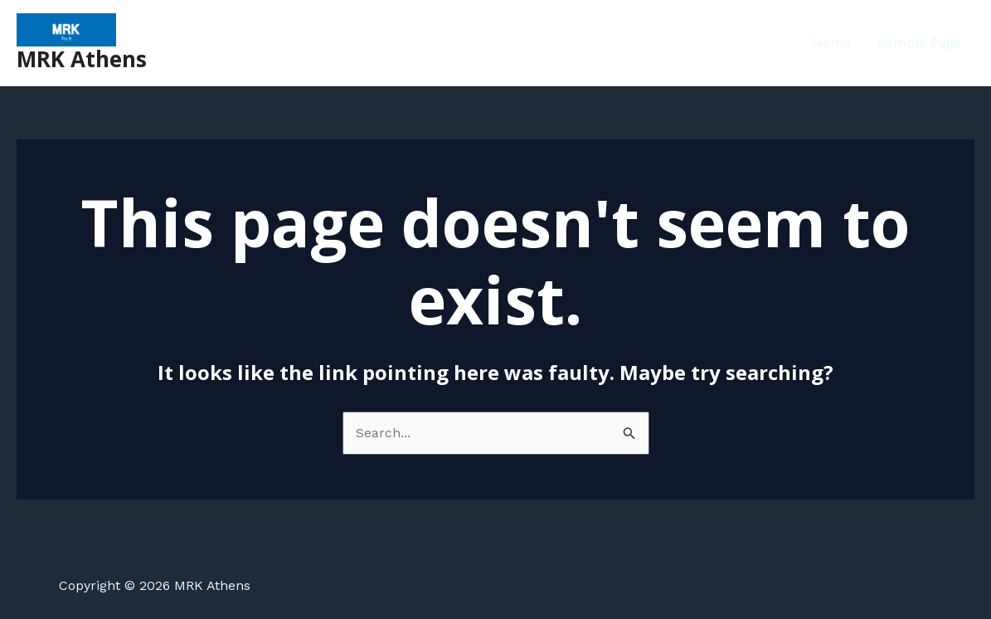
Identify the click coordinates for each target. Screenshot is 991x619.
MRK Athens (82, 59)
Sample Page (919, 43)
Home (832, 43)
